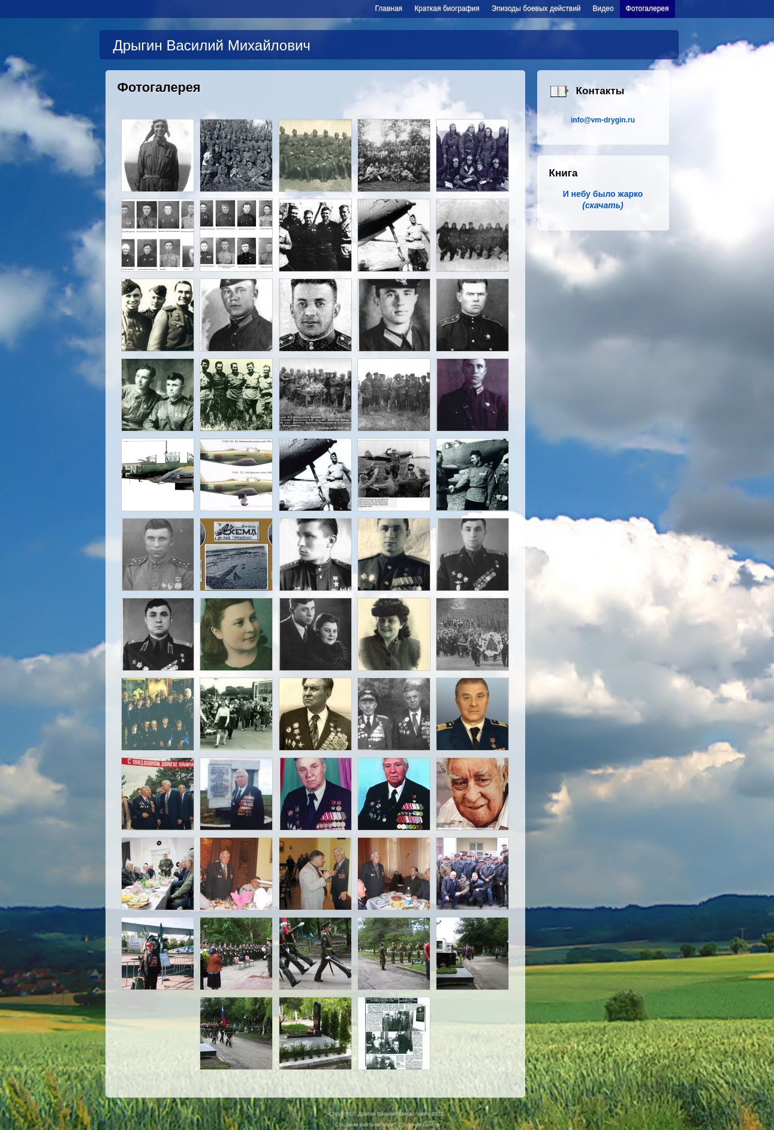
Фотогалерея (647, 8)
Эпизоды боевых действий (536, 8)
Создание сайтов (418, 1125)
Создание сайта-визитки (364, 1125)
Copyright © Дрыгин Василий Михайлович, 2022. (387, 1114)
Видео (603, 8)
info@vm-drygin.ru (603, 120)
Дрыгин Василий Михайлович (212, 45)
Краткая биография (447, 8)
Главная (388, 8)
